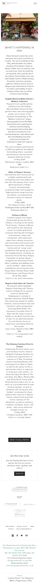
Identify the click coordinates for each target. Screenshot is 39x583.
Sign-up (19, 473)
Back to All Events (19, 440)
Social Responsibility (24, 529)
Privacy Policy (22, 526)
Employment (10, 526)
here (27, 167)
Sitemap (11, 529)
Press (32, 526)
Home (19, 575)
